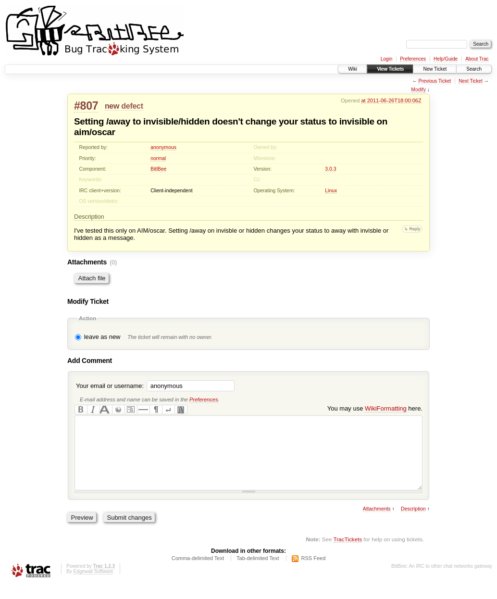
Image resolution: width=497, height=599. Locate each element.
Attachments (377, 523)
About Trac (476, 59)
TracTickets (347, 553)
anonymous (163, 147)
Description (413, 523)
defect (132, 106)
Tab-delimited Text (257, 572)
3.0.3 (330, 169)
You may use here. (374, 408)
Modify (418, 89)
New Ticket (435, 69)
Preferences (413, 59)
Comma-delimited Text (198, 572)
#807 (86, 106)
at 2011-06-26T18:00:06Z (391, 100)
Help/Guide (446, 59)
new (112, 106)
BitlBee (158, 169)
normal (158, 158)
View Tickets (390, 69)
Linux (331, 190)
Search (474, 69)
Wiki (352, 69)
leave (91, 336)
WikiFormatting (386, 408)
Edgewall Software (93, 585)
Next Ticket (470, 81)
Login (386, 59)
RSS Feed (313, 572)
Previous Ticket (434, 81)
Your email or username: (110, 385)
